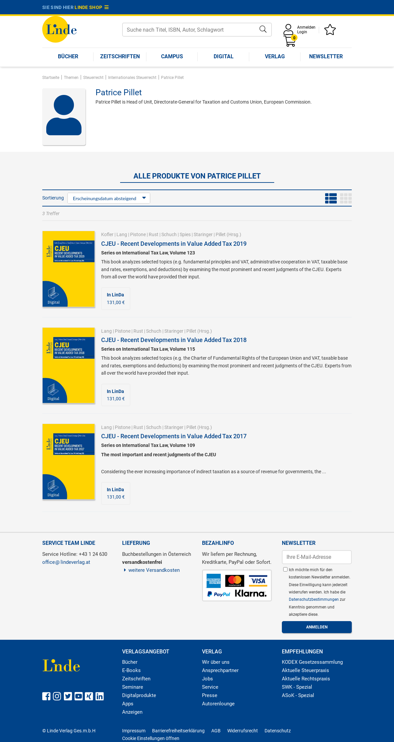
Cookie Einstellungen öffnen (150, 738)
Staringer (203, 234)
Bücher (68, 56)
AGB (216, 730)
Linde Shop (91, 7)
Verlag (275, 56)
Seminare (132, 687)
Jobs (207, 679)
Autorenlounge (218, 704)
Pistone (138, 234)
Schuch (169, 234)
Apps (127, 704)
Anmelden (306, 27)
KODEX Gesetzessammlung (312, 662)
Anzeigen (132, 712)
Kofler (107, 234)
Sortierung (53, 197)
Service (210, 687)
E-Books (131, 670)
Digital (224, 56)
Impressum (133, 730)
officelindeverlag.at (66, 562)
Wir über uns (216, 662)
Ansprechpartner (220, 670)
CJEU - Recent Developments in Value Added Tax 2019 (174, 243)
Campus (172, 56)
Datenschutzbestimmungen (314, 599)
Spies (185, 234)
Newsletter (326, 56)
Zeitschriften (120, 56)
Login (302, 32)
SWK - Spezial (297, 687)
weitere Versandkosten (151, 570)
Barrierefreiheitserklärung (178, 730)
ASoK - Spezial (298, 695)
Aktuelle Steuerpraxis (305, 670)
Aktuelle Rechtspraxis (306, 679)
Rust (153, 234)
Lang (121, 234)
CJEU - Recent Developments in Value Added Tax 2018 (174, 339)
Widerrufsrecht (242, 730)
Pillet (221, 234)
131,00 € (116, 298)
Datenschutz (278, 730)
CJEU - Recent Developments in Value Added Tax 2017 (174, 436)
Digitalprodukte (139, 695)
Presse (209, 695)
